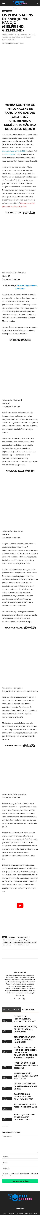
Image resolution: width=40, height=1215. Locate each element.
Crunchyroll (10, 154)
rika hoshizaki (7, 945)
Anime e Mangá (12, 8)
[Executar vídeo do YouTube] (20, 905)
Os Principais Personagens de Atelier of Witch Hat (24, 1019)
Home (4, 8)
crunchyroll (12, 937)
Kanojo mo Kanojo (23, 937)
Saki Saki (20, 945)
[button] (3, 3)
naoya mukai (7, 942)
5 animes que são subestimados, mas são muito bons (26, 1076)
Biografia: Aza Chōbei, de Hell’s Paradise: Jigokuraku (25, 1029)
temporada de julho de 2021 (14, 151)
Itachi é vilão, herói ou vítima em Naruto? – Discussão (26, 1065)
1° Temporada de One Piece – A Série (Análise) (25, 1105)
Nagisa (26, 940)
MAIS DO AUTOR (28, 1010)
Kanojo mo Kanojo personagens (12, 940)
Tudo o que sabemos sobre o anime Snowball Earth (24, 1117)
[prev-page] (3, 1125)
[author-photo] (20, 968)
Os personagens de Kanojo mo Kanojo (24, 942)
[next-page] (7, 1125)
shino (27, 945)
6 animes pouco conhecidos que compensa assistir (23, 1096)
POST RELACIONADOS (11, 1010)
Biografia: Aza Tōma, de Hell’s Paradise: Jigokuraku (25, 1039)
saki (15, 945)
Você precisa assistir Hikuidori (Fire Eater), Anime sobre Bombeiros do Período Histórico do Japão (26, 1052)
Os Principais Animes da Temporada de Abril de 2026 (26, 1086)
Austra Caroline (10, 43)
